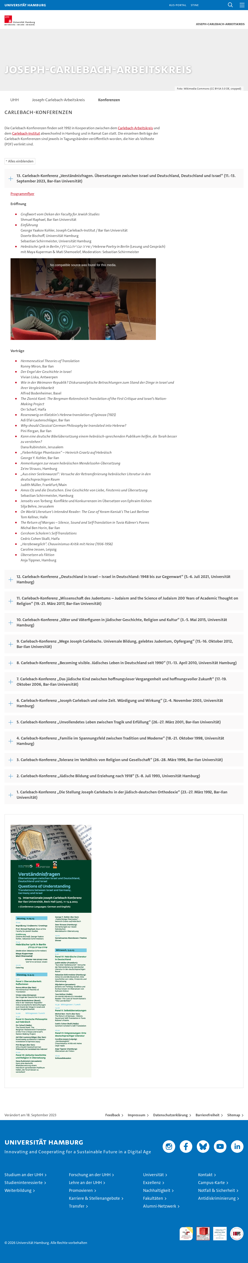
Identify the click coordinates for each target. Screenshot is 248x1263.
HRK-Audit (217, 1231)
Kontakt (205, 1175)
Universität (153, 1175)
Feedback (112, 1115)
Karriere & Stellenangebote (94, 1198)
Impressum (136, 1115)
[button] (230, 5)
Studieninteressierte (23, 1182)
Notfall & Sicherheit (216, 1190)
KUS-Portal (177, 4)
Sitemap (233, 1115)
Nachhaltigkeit (156, 1190)
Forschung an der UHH (90, 1175)
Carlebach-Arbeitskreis (135, 128)
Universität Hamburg (25, 5)
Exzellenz (152, 1182)
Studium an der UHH (23, 1175)
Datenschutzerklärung (170, 1115)
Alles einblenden (20, 161)
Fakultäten (153, 1198)
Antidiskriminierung (217, 1198)
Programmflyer (22, 193)
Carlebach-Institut (26, 133)
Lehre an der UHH (85, 1182)
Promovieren (81, 1190)
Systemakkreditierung (237, 1229)
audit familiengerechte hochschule (186, 1233)
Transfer (76, 1206)
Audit (200, 1229)
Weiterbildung (17, 1190)
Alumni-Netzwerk (159, 1206)
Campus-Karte (211, 1182)
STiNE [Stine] (195, 4)
